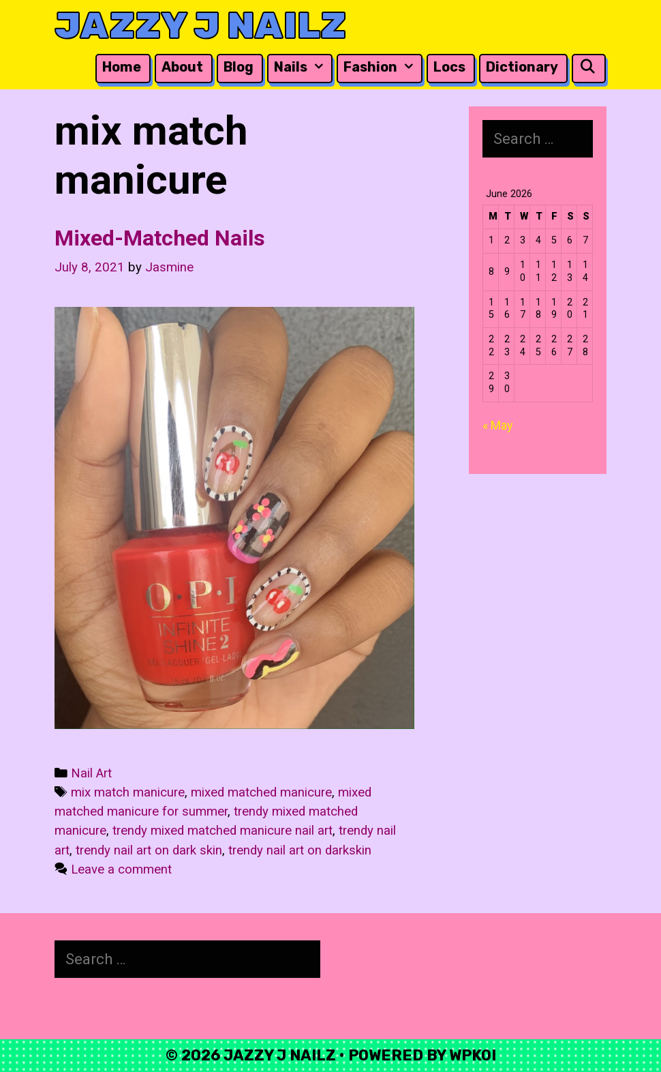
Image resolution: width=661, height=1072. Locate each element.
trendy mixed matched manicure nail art (222, 830)
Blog (238, 67)
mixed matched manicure (261, 792)
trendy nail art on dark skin (149, 850)
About (182, 67)
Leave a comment (121, 869)
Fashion (381, 67)
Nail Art (91, 773)
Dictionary (522, 67)
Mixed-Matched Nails (160, 238)
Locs (449, 67)
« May (497, 425)
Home (121, 67)
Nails (302, 67)
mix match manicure (128, 792)
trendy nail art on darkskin (299, 850)
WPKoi (472, 1055)
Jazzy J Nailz (200, 25)
